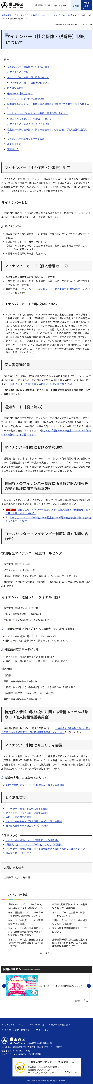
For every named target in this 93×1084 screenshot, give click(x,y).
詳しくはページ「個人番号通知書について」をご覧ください (41, 383)
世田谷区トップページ (11, 14)
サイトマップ (42, 1029)
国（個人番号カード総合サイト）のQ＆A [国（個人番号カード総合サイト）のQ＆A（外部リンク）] (26, 825)
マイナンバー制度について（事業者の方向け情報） (32, 840)
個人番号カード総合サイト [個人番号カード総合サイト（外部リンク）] (19, 852)
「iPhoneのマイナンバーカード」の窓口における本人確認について (26, 905)
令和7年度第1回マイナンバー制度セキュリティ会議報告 (34, 785)
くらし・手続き (31, 14)
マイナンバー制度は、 (15, 178)
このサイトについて (13, 1024)
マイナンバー (47, 14)
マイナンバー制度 (64, 14)
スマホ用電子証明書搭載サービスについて (69, 929)
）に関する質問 (53, 821)
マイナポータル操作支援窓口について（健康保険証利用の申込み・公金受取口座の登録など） (25, 931)
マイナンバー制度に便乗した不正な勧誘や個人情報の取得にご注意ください (45, 848)
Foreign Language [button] (58, 5)
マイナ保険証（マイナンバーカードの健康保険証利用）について (25, 914)
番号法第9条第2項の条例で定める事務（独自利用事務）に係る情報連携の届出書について (69, 942)
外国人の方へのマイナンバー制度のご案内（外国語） (69, 921)
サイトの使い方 (37, 1024)
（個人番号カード (36, 821)
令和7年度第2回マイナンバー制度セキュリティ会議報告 (69, 905)
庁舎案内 (58, 1046)
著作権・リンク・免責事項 (16, 1029)
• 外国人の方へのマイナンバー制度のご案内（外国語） (34, 844)
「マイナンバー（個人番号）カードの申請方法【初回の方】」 (52, 289)
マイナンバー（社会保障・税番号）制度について (68, 914)
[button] (40, 5)
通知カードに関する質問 (18, 816)
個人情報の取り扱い (60, 1024)
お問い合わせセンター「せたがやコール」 (53, 1061)
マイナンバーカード (16, 821)
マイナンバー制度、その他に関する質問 (26, 808)
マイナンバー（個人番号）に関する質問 (26, 812)
